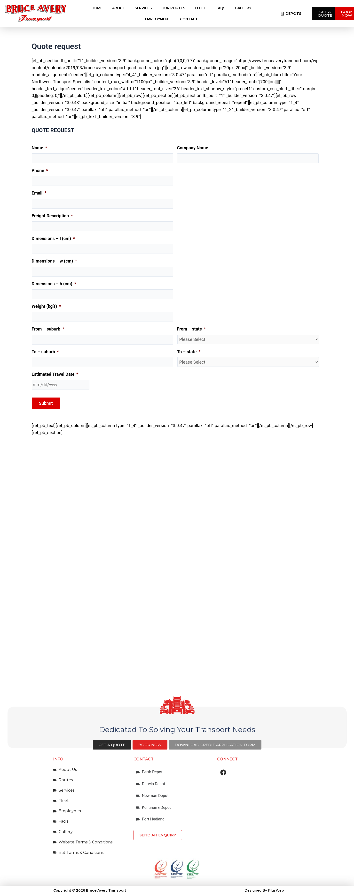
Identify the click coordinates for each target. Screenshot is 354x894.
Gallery (243, 8)
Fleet (200, 8)
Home (97, 8)
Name (39, 147)
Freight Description (52, 215)
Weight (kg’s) (46, 306)
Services (143, 8)
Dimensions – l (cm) (53, 238)
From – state (191, 328)
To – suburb (45, 351)
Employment (157, 19)
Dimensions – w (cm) (54, 260)
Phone (40, 170)
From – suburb (48, 328)
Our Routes (173, 8)
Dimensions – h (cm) (54, 283)
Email (39, 192)
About (118, 8)
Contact (189, 19)
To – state (189, 351)
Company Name (192, 147)
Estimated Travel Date (55, 374)
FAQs (220, 8)
